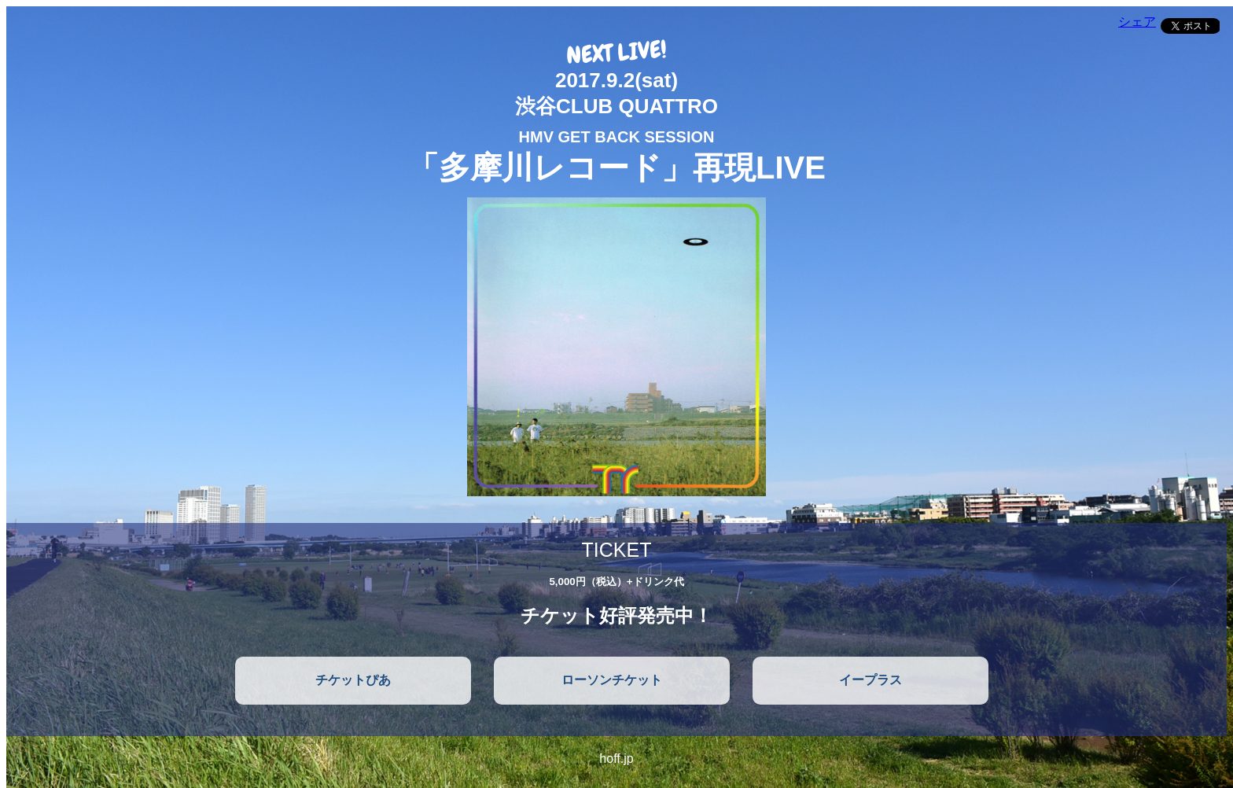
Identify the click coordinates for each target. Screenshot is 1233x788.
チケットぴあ (353, 680)
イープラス (870, 680)
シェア (1137, 21)
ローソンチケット (611, 680)
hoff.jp (616, 758)
